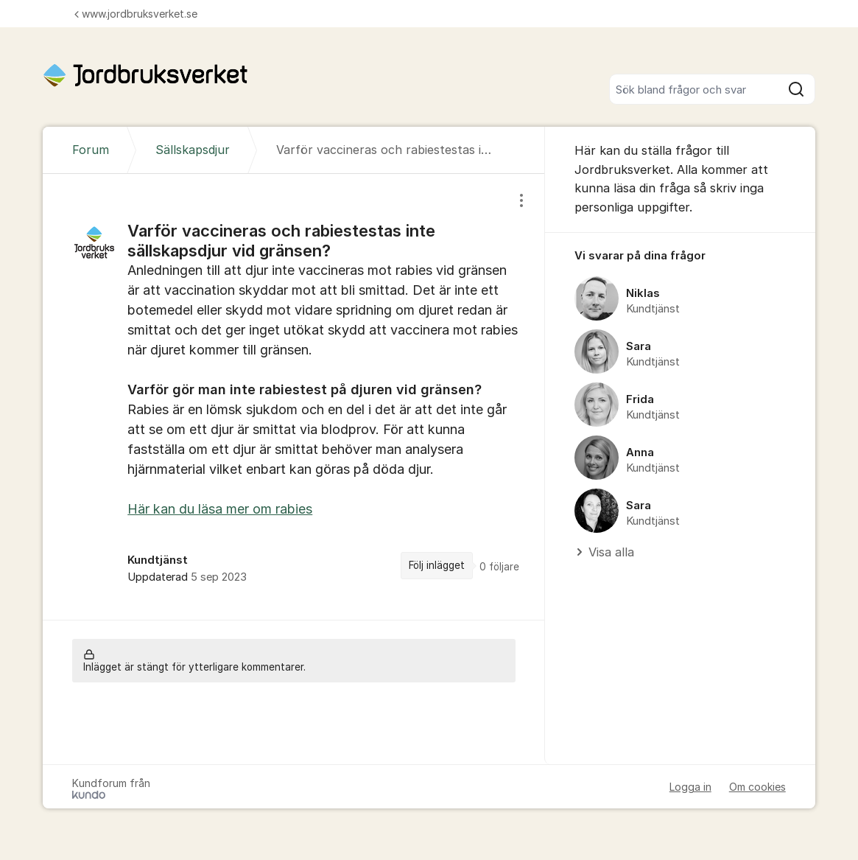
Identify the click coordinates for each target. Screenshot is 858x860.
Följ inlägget (437, 565)
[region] (294, 396)
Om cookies (757, 786)
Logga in (690, 786)
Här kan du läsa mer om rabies (219, 509)
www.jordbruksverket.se (135, 13)
